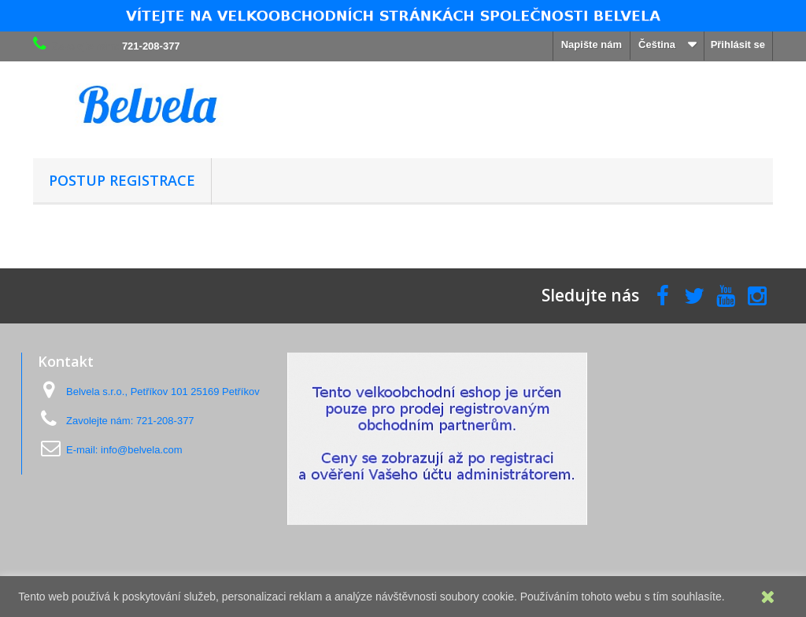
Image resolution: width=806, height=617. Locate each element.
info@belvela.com (142, 450)
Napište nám (591, 44)
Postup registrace (122, 180)
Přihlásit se (738, 44)
